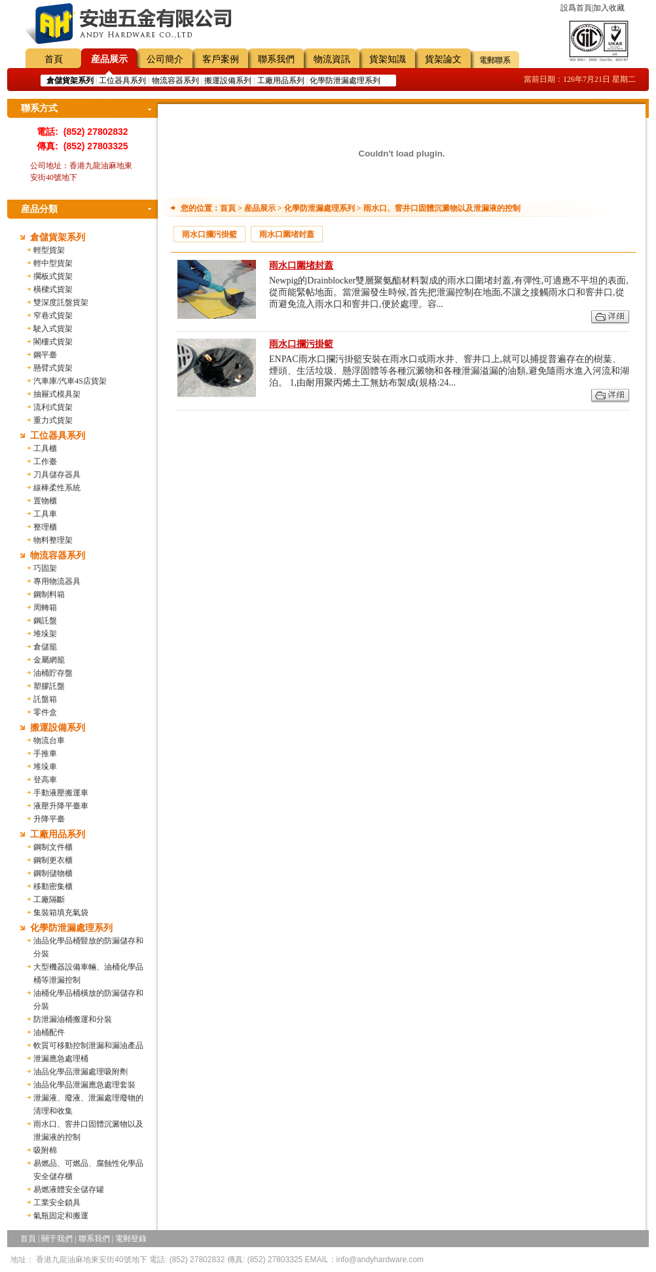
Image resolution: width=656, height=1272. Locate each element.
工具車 (45, 513)
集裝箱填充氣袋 (60, 912)
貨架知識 (387, 59)
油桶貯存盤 (53, 673)
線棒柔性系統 (57, 487)
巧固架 (45, 568)
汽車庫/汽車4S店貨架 (70, 381)
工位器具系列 (122, 80)
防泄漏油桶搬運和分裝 (72, 1019)
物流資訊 (332, 59)
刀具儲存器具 (57, 474)
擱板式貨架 (53, 276)
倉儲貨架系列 (57, 237)
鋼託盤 (45, 620)
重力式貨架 (53, 420)
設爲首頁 (576, 7)
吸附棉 (45, 1150)
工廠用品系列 (280, 80)
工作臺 (45, 461)
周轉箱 (45, 607)
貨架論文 (443, 59)
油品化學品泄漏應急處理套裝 (84, 1084)
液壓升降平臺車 (60, 805)
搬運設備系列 (227, 80)
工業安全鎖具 (57, 1202)
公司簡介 (165, 59)
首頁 (54, 59)
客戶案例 (220, 59)
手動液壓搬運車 (60, 792)
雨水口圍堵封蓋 (286, 234)
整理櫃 (45, 527)
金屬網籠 (49, 659)
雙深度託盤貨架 (60, 302)
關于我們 (57, 1238)
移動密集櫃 (53, 886)
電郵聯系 (495, 60)
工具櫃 (45, 448)
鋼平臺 (45, 354)
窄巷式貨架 (53, 315)
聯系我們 (276, 59)
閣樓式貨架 (53, 341)
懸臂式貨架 (53, 368)
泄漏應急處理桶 (60, 1058)
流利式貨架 (53, 407)
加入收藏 (609, 7)
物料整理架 (53, 540)
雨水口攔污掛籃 (209, 234)
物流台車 (49, 740)
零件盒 (45, 712)
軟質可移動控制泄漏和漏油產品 (88, 1045)
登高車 (45, 779)
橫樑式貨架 (53, 289)
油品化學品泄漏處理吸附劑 (80, 1071)
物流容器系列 (175, 80)
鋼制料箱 (49, 594)
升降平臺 (49, 819)
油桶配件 (49, 1032)
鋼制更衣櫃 (53, 860)
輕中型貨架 (53, 263)
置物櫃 (45, 500)
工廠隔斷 (49, 899)
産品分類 (39, 209)
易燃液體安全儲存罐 (68, 1189)
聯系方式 (39, 108)
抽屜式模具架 (57, 394)
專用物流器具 (57, 581)
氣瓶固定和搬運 (60, 1215)
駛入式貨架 (53, 328)
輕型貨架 (49, 250)
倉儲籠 (45, 646)
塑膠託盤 (49, 686)
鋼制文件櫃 (53, 847)
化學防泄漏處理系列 (345, 80)
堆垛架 (45, 633)
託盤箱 (45, 699)
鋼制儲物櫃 (53, 873)
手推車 (45, 753)
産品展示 (109, 59)
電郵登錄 (131, 1238)
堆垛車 (45, 766)
